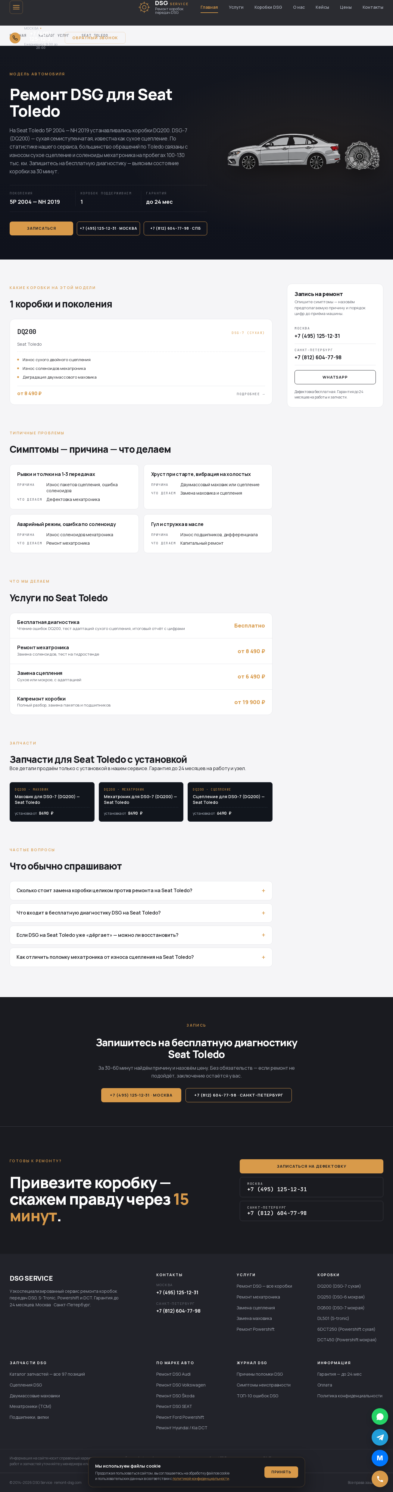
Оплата (324, 1385)
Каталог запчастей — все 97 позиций (47, 1374)
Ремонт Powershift (256, 1329)
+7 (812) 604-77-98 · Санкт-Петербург (238, 1095)
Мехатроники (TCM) (30, 1406)
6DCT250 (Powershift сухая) (346, 1329)
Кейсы (322, 7)
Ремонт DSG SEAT (174, 1406)
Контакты (373, 7)
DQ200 (161, 130)
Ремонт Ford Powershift (180, 1417)
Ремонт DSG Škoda (175, 1396)
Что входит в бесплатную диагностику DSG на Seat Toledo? (89, 912)
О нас (299, 7)
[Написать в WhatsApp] (380, 1416)
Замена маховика (254, 1318)
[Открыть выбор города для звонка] (34, 38)
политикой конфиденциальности (201, 1478)
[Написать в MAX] (380, 1458)
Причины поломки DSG (260, 1374)
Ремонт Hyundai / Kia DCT (181, 1428)
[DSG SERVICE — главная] (163, 7)
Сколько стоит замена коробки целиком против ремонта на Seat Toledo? (104, 890)
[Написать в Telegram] (380, 1437)
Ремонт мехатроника (258, 1297)
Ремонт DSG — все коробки (264, 1286)
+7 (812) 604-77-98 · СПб (175, 228)
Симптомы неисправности (264, 1385)
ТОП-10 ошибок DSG (257, 1396)
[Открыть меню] (16, 7)
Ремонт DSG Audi (173, 1374)
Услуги (236, 7)
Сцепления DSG (26, 1385)
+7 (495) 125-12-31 (177, 1292)
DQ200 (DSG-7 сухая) (339, 1286)
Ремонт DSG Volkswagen (181, 1385)
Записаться (41, 228)
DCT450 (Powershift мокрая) (347, 1339)
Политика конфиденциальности (349, 1396)
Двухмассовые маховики (35, 1396)
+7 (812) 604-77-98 (178, 1311)
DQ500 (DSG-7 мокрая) (341, 1308)
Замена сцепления (256, 1308)
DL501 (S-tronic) (333, 1318)
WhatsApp (335, 377)
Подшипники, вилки (29, 1417)
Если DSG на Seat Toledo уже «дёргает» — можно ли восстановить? (98, 935)
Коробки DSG (268, 7)
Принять (281, 1472)
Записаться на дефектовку (311, 1166)
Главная (209, 7)
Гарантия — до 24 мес (339, 1374)
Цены (346, 7)
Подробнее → (251, 394)
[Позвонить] (380, 1479)
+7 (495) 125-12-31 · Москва (108, 228)
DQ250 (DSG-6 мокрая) (341, 1297)
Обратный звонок (95, 37)
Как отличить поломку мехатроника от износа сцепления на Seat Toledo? (105, 957)
